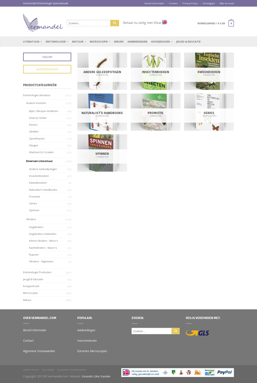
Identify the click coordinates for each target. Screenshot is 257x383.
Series (33, 203)
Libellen (34, 131)
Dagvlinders (36, 227)
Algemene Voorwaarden (39, 351)
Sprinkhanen (37, 138)
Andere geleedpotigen (43, 169)
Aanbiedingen (137, 41)
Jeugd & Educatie (188, 41)
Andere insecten (36, 103)
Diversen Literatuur (39, 161)
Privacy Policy (190, 3)
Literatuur (31, 41)
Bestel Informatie (34, 330)
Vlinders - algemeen (41, 261)
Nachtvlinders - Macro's (43, 248)
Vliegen (33, 145)
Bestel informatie (154, 3)
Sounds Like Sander (96, 376)
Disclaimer (48, 370)
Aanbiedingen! (47, 69)
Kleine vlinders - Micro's (43, 240)
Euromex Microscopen (92, 351)
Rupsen (34, 254)
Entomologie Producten (37, 272)
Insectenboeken (39, 176)
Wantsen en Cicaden (41, 152)
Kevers (33, 124)
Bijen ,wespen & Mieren (43, 111)
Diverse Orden (38, 118)
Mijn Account (227, 3)
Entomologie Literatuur (36, 95)
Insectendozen (87, 340)
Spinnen (34, 210)
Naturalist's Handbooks (43, 190)
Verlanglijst (209, 3)
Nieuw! (119, 41)
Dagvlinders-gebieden (42, 234)
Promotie (34, 196)
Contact (173, 3)
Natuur (77, 41)
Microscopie (99, 41)
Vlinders (31, 219)
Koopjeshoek (160, 41)
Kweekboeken (38, 182)
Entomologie (56, 41)
